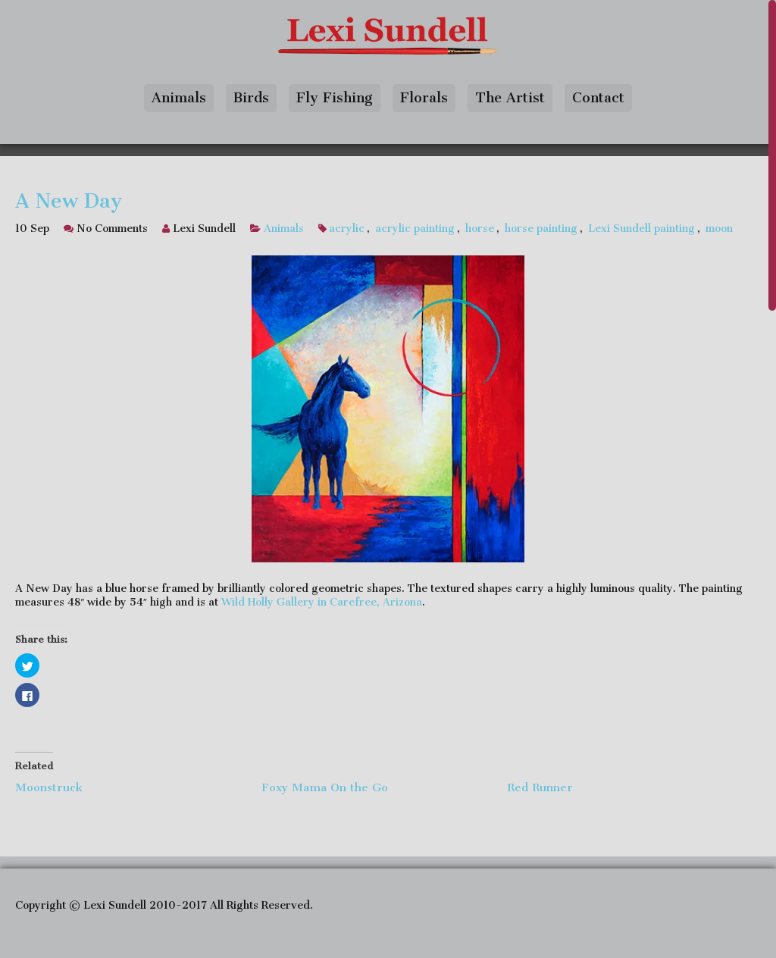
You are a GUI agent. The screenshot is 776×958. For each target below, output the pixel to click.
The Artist (510, 97)
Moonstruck (49, 787)
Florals (424, 97)
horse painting (541, 228)
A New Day (68, 201)
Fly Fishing (334, 97)
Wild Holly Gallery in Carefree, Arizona (321, 602)
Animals (179, 97)
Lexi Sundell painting (641, 228)
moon (719, 228)
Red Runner (540, 787)
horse (479, 228)
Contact (598, 97)
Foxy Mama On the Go (324, 787)
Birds (251, 97)
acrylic (347, 228)
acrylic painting (415, 228)
